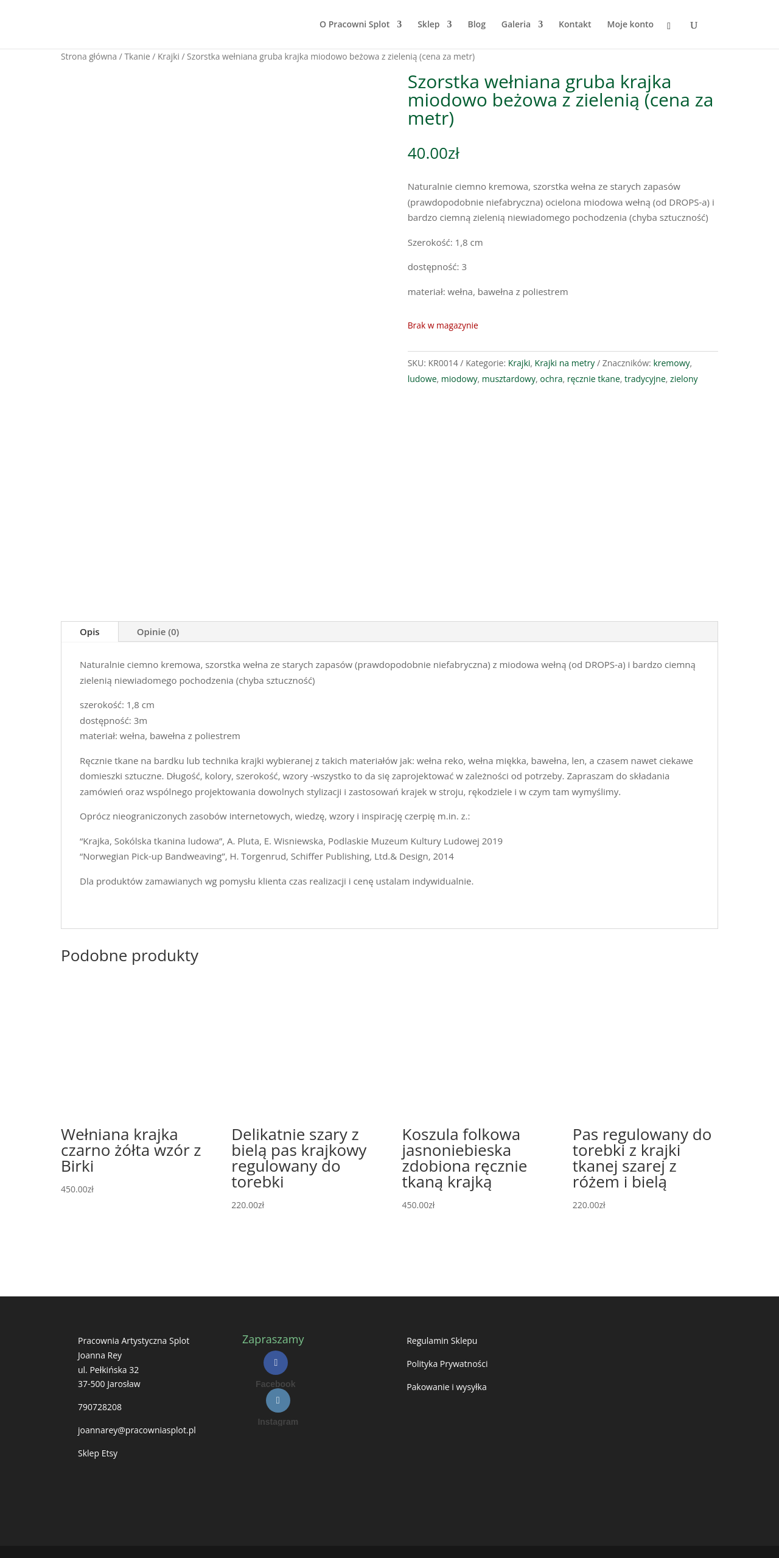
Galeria (516, 25)
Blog (476, 25)
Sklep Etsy (97, 1453)
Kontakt (575, 25)
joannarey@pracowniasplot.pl (137, 1430)
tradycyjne (645, 378)
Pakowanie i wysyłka (447, 1387)
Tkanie (137, 56)
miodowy (459, 378)
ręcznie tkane (593, 378)
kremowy (671, 363)
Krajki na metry (565, 363)
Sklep (428, 25)
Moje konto (630, 25)
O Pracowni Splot (355, 25)
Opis (90, 631)
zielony (684, 378)
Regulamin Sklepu (442, 1340)
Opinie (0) (158, 631)
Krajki (169, 56)
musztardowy (509, 378)
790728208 (100, 1407)
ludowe (422, 378)
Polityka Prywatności (447, 1363)
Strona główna (89, 56)
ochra (551, 378)
